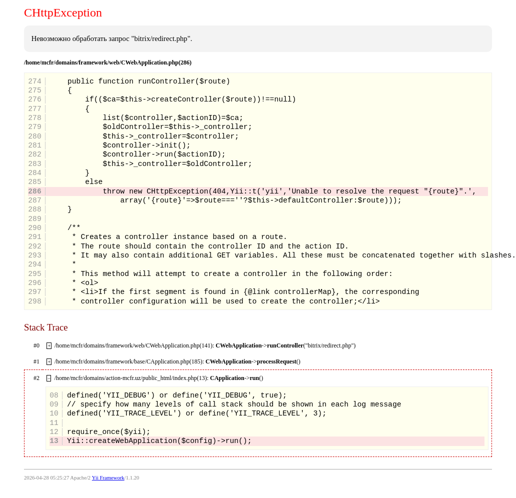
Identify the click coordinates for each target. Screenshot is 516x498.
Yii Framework (108, 477)
